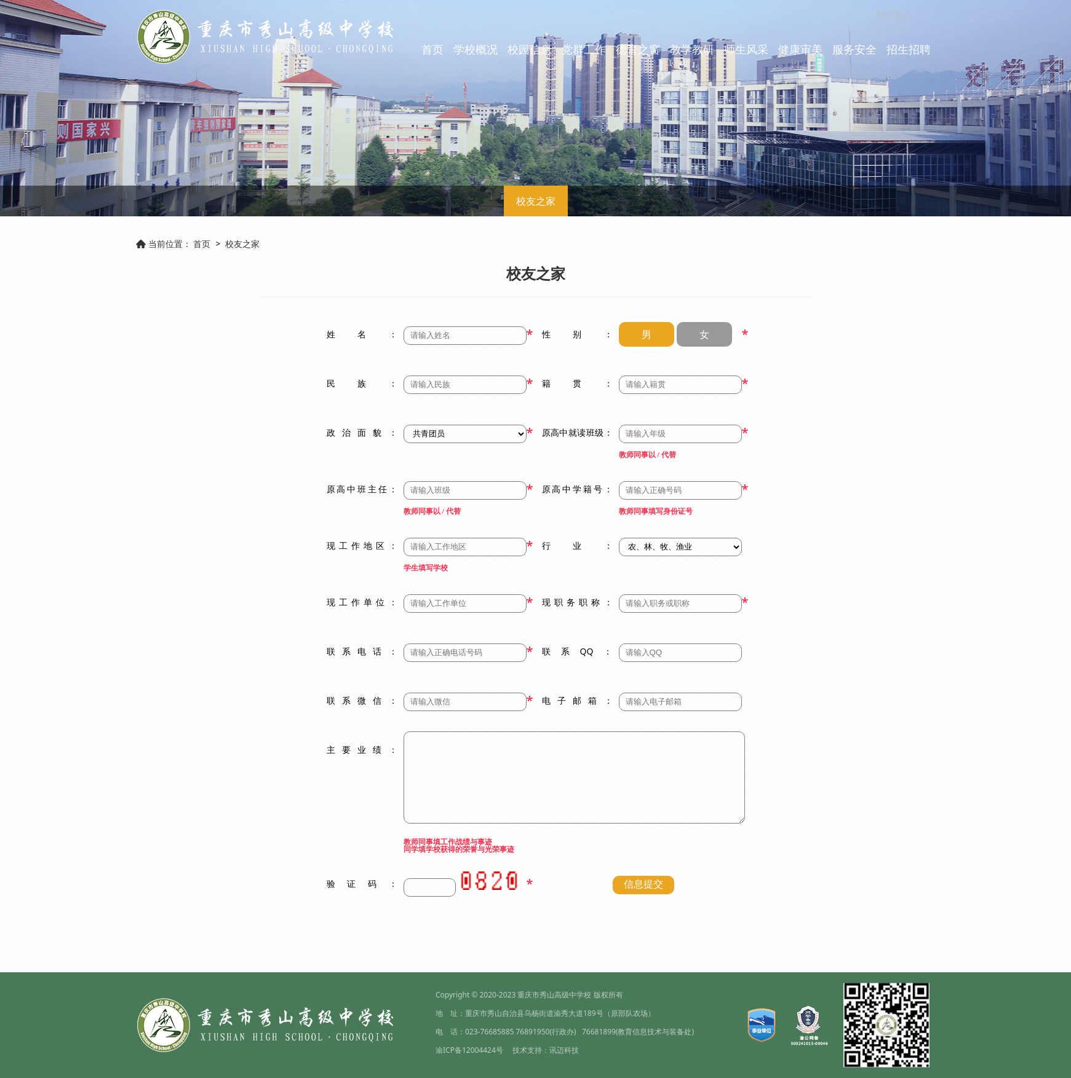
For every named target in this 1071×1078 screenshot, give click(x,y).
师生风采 (746, 49)
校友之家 (535, 201)
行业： (577, 545)
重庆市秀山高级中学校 (554, 994)
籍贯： (577, 383)
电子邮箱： (577, 700)
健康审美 (800, 49)
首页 (432, 49)
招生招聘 (908, 49)
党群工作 (584, 49)
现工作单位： (362, 602)
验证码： (362, 883)
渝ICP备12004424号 (469, 1050)
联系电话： (362, 651)
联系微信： (362, 700)
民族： (362, 383)
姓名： (362, 334)
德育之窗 (638, 49)
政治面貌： (362, 432)
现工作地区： (362, 545)
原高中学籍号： (577, 489)
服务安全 (854, 49)
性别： (577, 334)
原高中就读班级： (577, 432)
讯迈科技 (564, 1050)
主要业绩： (362, 749)
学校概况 (475, 49)
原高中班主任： (362, 489)
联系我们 (894, 15)
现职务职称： (577, 602)
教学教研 (692, 49)
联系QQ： (577, 651)
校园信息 (530, 49)
